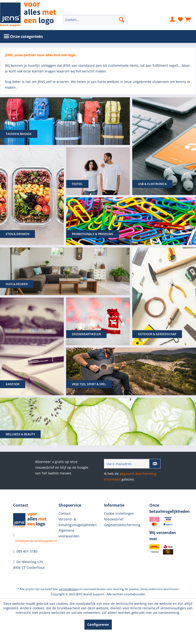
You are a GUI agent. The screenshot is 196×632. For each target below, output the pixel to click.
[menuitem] (95, 19)
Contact (65, 513)
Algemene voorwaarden (69, 533)
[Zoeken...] (95, 19)
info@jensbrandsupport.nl (36, 541)
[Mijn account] (172, 19)
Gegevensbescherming (120, 525)
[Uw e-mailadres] (126, 463)
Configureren (98, 624)
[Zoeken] (122, 19)
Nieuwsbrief (113, 519)
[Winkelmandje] (188, 19)
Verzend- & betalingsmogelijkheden (75, 522)
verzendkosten (68, 589)
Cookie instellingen (119, 513)
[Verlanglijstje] (180, 19)
